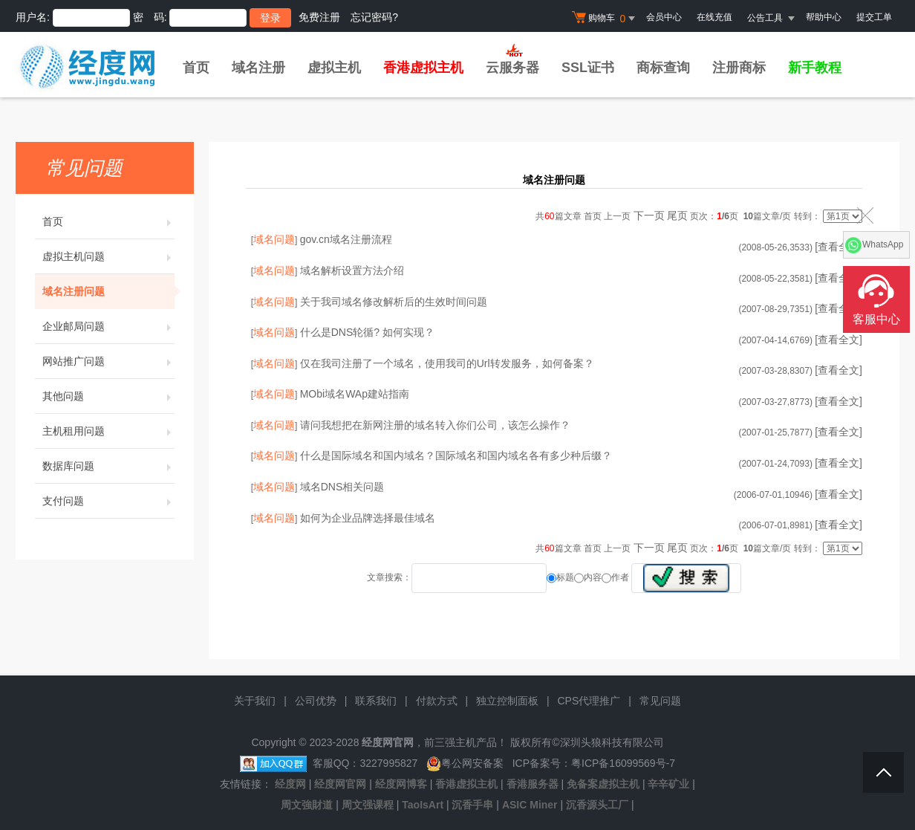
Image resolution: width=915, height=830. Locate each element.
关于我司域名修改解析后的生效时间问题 (393, 302)
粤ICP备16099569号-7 (623, 763)
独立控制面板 (507, 701)
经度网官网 (388, 742)
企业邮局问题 (108, 326)
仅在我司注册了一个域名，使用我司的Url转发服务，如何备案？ (447, 363)
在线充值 (714, 17)
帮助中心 (823, 17)
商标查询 (663, 67)
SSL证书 (587, 67)
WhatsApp (882, 244)
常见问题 (660, 701)
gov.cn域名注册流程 (346, 239)
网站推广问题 (108, 361)
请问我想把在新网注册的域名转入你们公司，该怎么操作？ (435, 425)
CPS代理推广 (588, 701)
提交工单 (874, 17)
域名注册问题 (108, 291)
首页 (196, 67)
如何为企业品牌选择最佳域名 (367, 518)
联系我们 (376, 701)
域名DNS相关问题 (342, 487)
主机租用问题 (108, 431)
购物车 (605, 18)
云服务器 (512, 64)
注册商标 (739, 67)
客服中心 (876, 319)
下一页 (649, 215)
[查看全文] (838, 247)
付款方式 (437, 701)
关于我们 (255, 701)
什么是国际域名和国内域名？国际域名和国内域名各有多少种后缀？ (456, 455)
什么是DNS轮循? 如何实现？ (367, 332)
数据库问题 (108, 466)
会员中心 (664, 17)
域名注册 (258, 67)
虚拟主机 (334, 67)
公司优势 (315, 701)
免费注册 (319, 17)
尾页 (677, 215)
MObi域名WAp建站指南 (354, 394)
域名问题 (274, 239)
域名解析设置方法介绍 (352, 270)
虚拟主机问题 (108, 256)
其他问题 (108, 396)
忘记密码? (374, 17)
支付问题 (108, 501)
